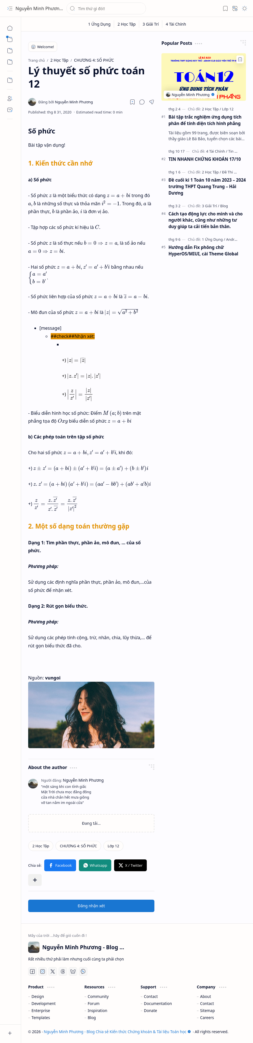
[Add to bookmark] (240, 59)
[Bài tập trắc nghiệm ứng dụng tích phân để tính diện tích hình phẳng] (203, 77)
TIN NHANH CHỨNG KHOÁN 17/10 (204, 159)
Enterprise (41, 1010)
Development (44, 1003)
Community (98, 996)
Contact (151, 996)
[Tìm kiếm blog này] (106, 8)
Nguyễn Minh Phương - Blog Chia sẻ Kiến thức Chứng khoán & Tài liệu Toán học (117, 1031)
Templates (41, 1017)
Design (38, 996)
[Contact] (9, 109)
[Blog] (224, 205)
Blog (92, 1017)
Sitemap (207, 1010)
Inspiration (97, 1010)
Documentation (158, 1003)
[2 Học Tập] (126, 24)
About (205, 996)
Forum (93, 1003)
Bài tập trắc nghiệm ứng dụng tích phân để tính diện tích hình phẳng (204, 120)
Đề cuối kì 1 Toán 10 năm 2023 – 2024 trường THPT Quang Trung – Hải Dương (207, 186)
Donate (150, 1010)
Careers (207, 1017)
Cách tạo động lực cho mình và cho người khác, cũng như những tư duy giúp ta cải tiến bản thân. (205, 220)
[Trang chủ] (9, 28)
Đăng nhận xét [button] (91, 905)
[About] (9, 98)
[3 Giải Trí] (150, 24)
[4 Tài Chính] (175, 24)
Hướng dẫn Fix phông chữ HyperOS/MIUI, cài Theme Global (203, 250)
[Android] (233, 239)
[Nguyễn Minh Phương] (65, 101)
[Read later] (132, 102)
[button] (10, 8)
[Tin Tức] (234, 151)
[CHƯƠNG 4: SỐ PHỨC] (78, 846)
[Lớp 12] (113, 846)
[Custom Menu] (9, 80)
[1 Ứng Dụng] (99, 24)
